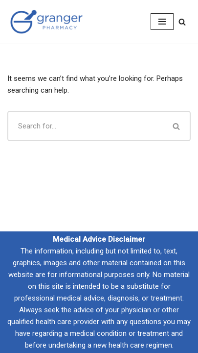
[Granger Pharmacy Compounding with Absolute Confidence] (46, 21)
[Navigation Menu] (162, 21)
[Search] (182, 21)
